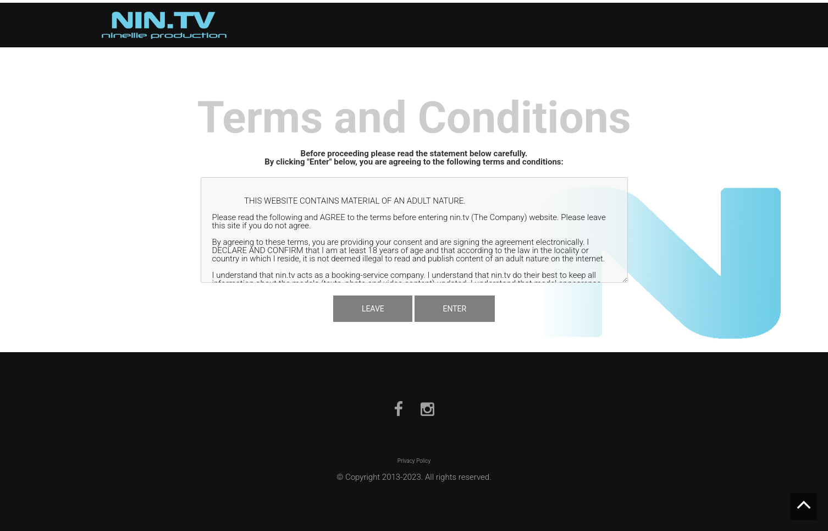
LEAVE (370, 308)
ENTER (457, 308)
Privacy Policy (414, 461)
